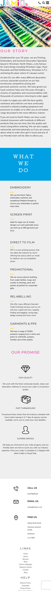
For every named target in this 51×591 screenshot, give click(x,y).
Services (26, 559)
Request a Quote (25, 567)
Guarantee (25, 586)
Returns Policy (25, 583)
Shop (25, 562)
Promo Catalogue (25, 564)
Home (25, 554)
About (25, 556)
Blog (25, 572)
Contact (25, 570)
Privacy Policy (25, 588)
